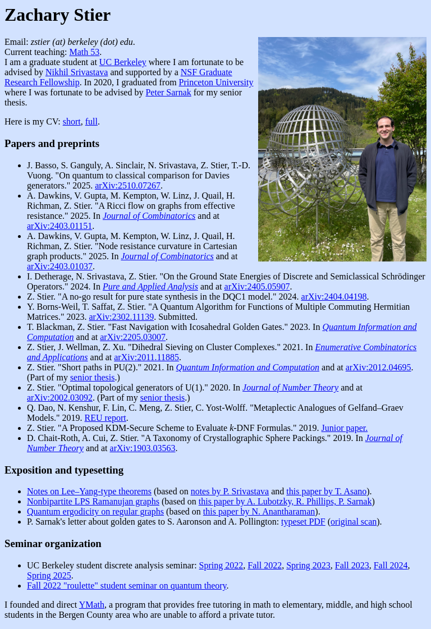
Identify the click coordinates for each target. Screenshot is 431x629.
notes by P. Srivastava (230, 491)
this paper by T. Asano (326, 491)
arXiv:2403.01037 (60, 266)
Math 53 (85, 52)
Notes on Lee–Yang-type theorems (89, 491)
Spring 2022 (221, 565)
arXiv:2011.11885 (146, 357)
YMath (91, 604)
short (72, 121)
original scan (354, 521)
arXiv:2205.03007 (133, 337)
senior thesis (92, 377)
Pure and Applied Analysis (150, 286)
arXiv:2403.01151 (59, 226)
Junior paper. (345, 428)
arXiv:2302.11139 (121, 317)
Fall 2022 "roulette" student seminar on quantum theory (127, 585)
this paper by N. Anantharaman (259, 511)
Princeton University (216, 82)
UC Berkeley (122, 62)
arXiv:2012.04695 (378, 367)
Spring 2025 (49, 575)
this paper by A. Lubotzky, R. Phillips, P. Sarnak (285, 501)
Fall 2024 (391, 565)
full (91, 121)
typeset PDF (303, 521)
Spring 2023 (308, 565)
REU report (105, 418)
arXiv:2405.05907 (257, 286)
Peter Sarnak (168, 92)
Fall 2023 (352, 565)
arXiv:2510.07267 (128, 185)
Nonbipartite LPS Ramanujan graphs (93, 501)
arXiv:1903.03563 (143, 448)
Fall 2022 (264, 565)
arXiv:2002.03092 (60, 397)
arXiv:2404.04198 (334, 296)
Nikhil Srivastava (76, 72)
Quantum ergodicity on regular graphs (95, 511)
